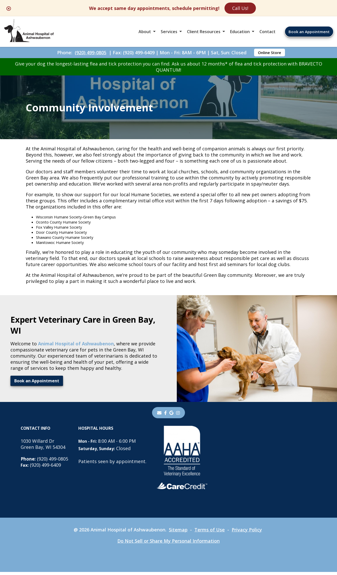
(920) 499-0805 (90, 52)
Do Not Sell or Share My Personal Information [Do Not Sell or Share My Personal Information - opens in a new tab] (168, 544)
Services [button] (169, 31)
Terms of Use (209, 533)
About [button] (145, 31)
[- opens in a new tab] (165, 416)
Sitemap (178, 533)
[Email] (159, 416)
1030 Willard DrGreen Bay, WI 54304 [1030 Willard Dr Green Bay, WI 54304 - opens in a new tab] (43, 447)
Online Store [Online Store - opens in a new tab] (269, 52)
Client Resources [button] (203, 31)
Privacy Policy (247, 533)
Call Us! (240, 8)
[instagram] (178, 416)
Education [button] (240, 31)
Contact (267, 31)
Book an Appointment (309, 31)
